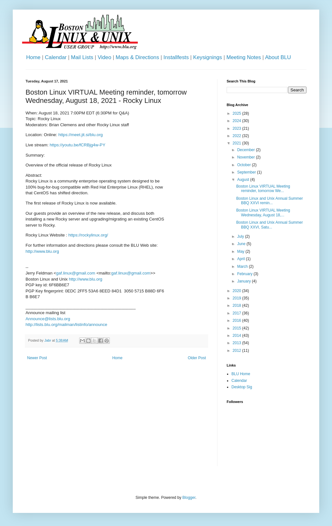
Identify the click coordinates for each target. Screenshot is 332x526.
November (246, 157)
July (241, 236)
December (246, 150)
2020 (237, 291)
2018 (237, 305)
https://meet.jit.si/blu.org (80, 134)
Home (33, 57)
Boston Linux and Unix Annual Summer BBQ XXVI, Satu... (269, 224)
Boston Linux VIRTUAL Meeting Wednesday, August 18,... (263, 212)
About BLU (278, 57)
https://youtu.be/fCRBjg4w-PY (77, 145)
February (245, 274)
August (243, 179)
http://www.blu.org (42, 251)
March (243, 266)
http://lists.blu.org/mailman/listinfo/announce (66, 324)
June (241, 244)
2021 (237, 143)
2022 (237, 136)
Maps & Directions (137, 57)
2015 (237, 328)
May (241, 251)
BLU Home (240, 374)
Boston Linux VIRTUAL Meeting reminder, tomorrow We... (263, 188)
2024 (237, 121)
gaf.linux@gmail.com (75, 273)
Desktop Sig (241, 387)
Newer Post (37, 358)
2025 (237, 113)
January (244, 281)
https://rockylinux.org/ (88, 235)
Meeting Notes (243, 57)
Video (104, 57)
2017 (237, 313)
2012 (237, 350)
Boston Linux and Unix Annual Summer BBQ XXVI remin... (269, 200)
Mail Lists (82, 57)
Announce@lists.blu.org (48, 318)
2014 (237, 335)
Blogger (188, 497)
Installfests (176, 57)
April (241, 259)
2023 (237, 128)
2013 (237, 343)
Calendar (55, 57)
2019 (237, 298)
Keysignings (207, 57)
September (247, 172)
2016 (237, 320)
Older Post (197, 358)
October (244, 165)
